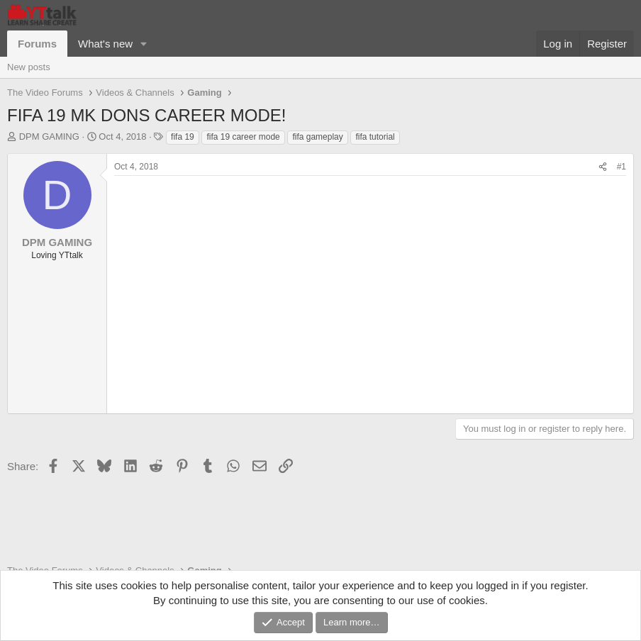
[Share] (602, 167)
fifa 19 (182, 137)
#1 (621, 167)
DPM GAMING (49, 136)
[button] (144, 43)
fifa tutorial (374, 137)
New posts (28, 67)
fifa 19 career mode (242, 137)
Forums (37, 44)
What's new (105, 44)
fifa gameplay (317, 137)
